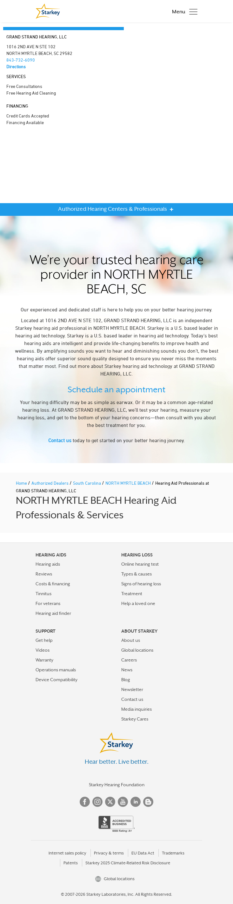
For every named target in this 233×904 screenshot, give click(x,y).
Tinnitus (43, 593)
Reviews (44, 573)
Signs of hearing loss (141, 583)
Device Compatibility (56, 679)
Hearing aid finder (53, 613)
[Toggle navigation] (183, 11)
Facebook (85, 802)
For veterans (48, 603)
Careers (129, 659)
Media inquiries (136, 709)
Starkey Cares (134, 718)
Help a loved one (138, 603)
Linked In (135, 802)
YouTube (123, 802)
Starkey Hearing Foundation (116, 784)
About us (130, 640)
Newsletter (132, 689)
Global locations (137, 650)
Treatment (131, 593)
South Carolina (87, 483)
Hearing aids (48, 564)
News (126, 669)
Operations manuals (56, 669)
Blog (125, 679)
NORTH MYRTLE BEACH (128, 483)
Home (22, 483)
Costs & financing (53, 583)
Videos (43, 650)
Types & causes (136, 573)
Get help (44, 640)
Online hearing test (140, 564)
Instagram (97, 802)
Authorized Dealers (50, 483)
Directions (16, 66)
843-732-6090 (20, 60)
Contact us (59, 440)
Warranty (44, 659)
